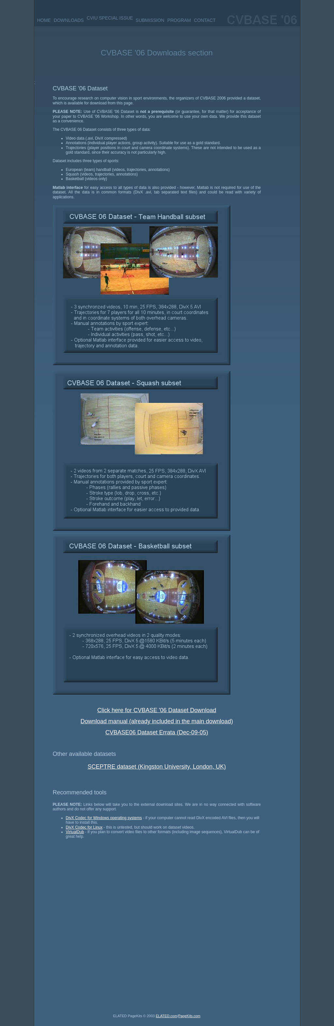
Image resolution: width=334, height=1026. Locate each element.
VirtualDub (75, 832)
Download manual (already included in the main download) (157, 721)
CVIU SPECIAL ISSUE (110, 18)
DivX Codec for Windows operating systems (104, 818)
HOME (44, 20)
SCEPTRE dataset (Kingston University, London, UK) (157, 766)
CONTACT (205, 20)
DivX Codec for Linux (84, 827)
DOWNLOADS (69, 20)
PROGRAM (179, 20)
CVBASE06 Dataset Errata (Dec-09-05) (156, 732)
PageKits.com (189, 1016)
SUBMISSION (150, 20)
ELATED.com (166, 1016)
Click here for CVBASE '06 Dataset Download (156, 710)
